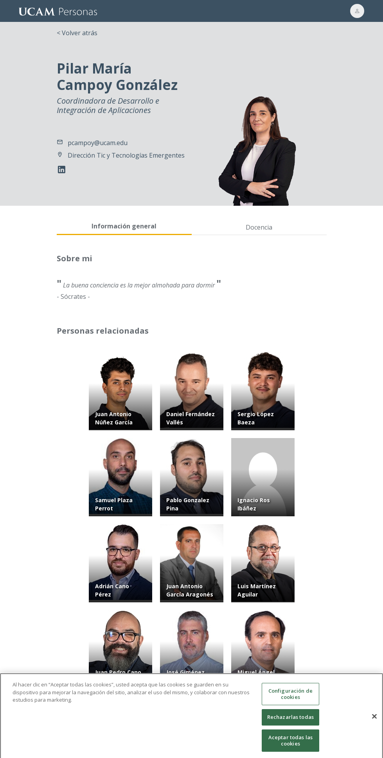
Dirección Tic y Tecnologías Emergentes (126, 155)
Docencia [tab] (259, 227)
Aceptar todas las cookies (290, 746)
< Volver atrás (77, 33)
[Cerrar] (374, 721)
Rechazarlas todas (290, 722)
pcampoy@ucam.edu (98, 142)
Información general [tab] (124, 226)
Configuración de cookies (290, 699)
